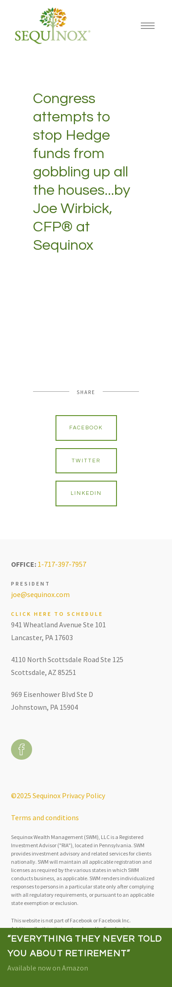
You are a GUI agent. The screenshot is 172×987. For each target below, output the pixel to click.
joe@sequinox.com (40, 594)
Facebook (86, 427)
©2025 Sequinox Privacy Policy (58, 795)
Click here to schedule (57, 613)
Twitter (86, 460)
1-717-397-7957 (62, 564)
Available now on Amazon (47, 967)
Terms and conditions (45, 817)
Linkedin (86, 493)
